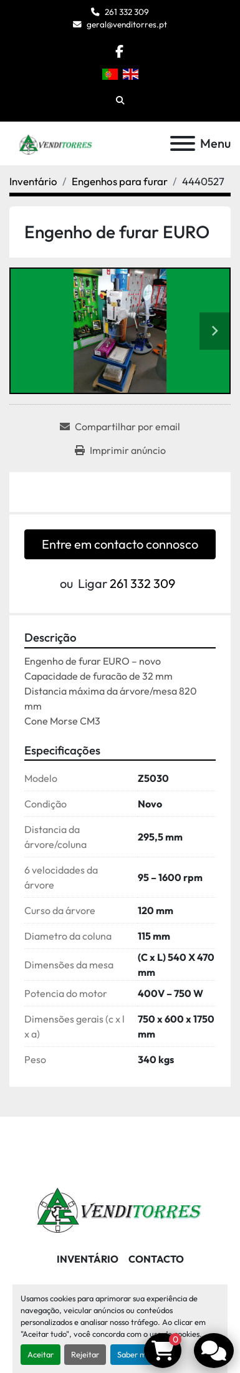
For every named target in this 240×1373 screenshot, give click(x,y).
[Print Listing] (120, 450)
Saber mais (136, 1354)
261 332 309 (127, 11)
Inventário (87, 1259)
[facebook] (119, 51)
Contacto (156, 1259)
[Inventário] (33, 181)
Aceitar (40, 1354)
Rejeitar (85, 1354)
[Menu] (182, 143)
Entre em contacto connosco (120, 544)
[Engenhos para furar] (120, 181)
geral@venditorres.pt (127, 24)
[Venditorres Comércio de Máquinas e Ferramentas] (120, 1206)
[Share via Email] (120, 426)
